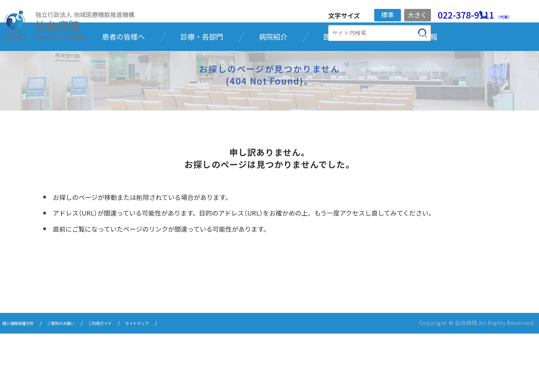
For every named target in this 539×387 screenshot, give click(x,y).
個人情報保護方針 (23, 377)
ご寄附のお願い (77, 377)
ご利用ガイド (126, 377)
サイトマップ (171, 377)
